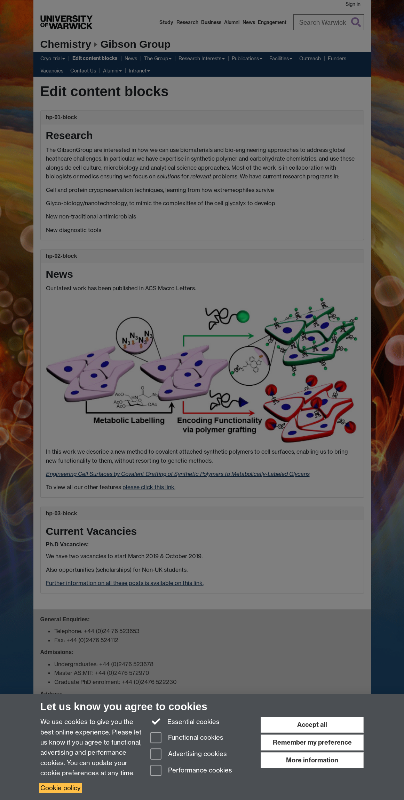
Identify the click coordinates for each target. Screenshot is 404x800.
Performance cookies (191, 770)
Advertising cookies (188, 754)
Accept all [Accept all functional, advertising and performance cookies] (312, 725)
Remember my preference (312, 742)
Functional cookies (186, 738)
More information (312, 760)
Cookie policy (60, 788)
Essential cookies (185, 721)
